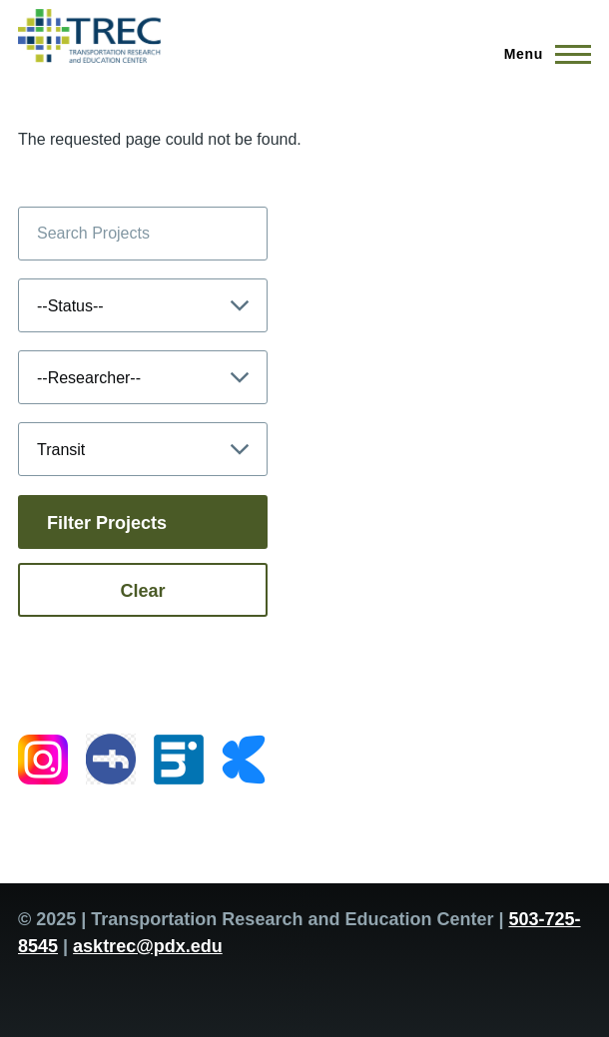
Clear (142, 591)
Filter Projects (107, 523)
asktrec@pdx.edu (148, 946)
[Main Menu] (541, 54)
